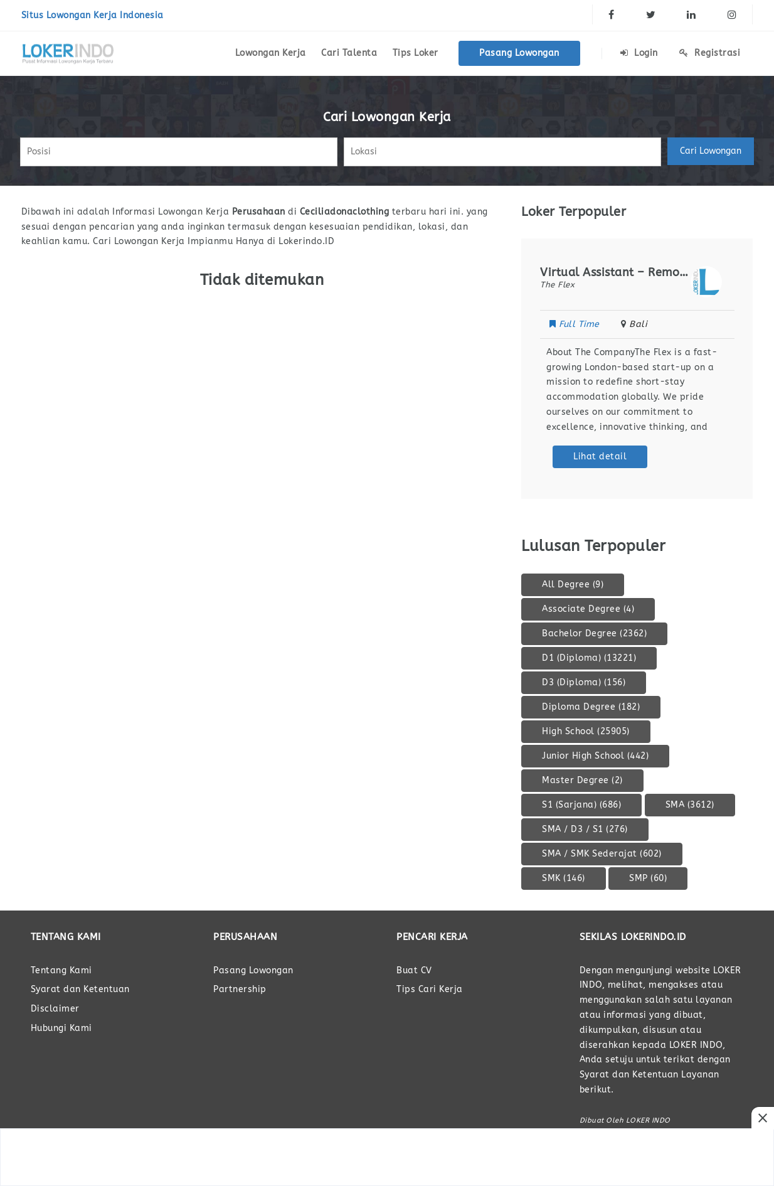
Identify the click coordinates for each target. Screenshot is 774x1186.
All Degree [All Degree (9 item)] (572, 584)
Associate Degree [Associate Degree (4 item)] (588, 609)
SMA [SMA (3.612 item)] (689, 804)
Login (639, 53)
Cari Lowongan (710, 151)
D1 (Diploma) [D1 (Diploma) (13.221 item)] (589, 658)
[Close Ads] (762, 1118)
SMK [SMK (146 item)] (563, 878)
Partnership (240, 989)
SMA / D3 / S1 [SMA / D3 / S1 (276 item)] (585, 829)
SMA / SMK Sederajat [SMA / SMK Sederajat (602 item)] (602, 853)
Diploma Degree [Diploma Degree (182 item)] (591, 707)
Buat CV (414, 970)
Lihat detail (600, 456)
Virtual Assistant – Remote (615, 272)
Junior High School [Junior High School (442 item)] (595, 756)
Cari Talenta (349, 53)
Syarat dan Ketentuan (80, 989)
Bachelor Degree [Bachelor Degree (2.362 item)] (594, 633)
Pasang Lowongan (519, 53)
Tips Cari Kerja (429, 989)
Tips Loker (415, 53)
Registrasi (709, 53)
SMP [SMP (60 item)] (648, 878)
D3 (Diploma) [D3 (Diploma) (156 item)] (583, 682)
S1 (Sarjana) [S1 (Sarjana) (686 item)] (581, 804)
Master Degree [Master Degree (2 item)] (582, 780)
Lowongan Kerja (270, 53)
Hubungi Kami (61, 1028)
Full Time (575, 324)
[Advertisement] (387, 1157)
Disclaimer (55, 1008)
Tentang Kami (61, 970)
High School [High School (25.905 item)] (586, 731)
